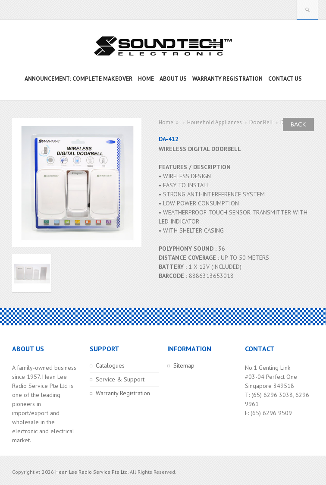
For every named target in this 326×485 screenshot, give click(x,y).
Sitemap (183, 365)
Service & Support (120, 379)
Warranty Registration (123, 393)
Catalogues (110, 365)
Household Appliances (214, 122)
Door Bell (261, 122)
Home (166, 122)
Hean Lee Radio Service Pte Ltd (91, 472)
